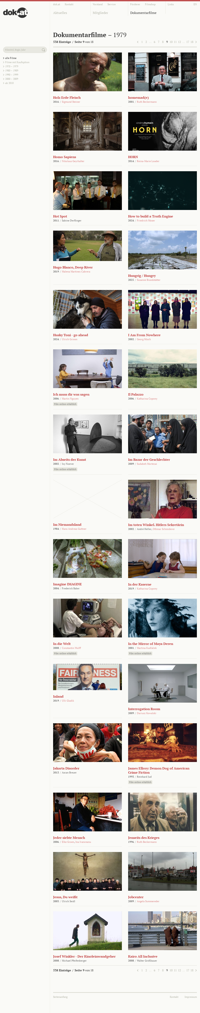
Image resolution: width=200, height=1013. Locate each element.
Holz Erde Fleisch (67, 97)
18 (191, 42)
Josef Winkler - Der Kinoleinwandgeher (84, 956)
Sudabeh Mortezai (147, 463)
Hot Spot (60, 216)
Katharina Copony (147, 398)
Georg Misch (144, 339)
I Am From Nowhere (144, 335)
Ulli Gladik (68, 700)
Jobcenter (136, 897)
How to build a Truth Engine (150, 216)
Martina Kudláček (147, 648)
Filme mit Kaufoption (17, 62)
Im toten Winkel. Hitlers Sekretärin (156, 524)
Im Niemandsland (67, 524)
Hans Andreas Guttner (74, 528)
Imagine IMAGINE (67, 584)
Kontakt (69, 4)
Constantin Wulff (71, 648)
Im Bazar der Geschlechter (149, 459)
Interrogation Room (144, 709)
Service (112, 4)
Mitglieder (100, 12)
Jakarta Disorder (66, 768)
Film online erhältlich (65, 404)
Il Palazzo (136, 394)
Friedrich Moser (146, 220)
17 (187, 42)
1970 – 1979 (11, 66)
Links (171, 4)
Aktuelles (60, 12)
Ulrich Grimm (69, 339)
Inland (58, 696)
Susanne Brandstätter (148, 279)
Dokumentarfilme (143, 12)
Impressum (191, 996)
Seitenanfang (60, 996)
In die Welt (62, 643)
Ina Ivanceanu (83, 841)
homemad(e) (138, 97)
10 (171, 42)
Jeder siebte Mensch (69, 837)
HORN (133, 157)
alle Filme (10, 58)
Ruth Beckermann (147, 101)
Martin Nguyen (70, 398)
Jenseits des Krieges (143, 837)
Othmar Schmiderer (164, 529)
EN (195, 4)
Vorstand (98, 4)
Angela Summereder (148, 901)
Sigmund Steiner (71, 101)
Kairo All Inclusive (143, 956)
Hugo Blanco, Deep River (73, 267)
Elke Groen (68, 841)
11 (175, 42)
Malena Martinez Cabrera (76, 271)
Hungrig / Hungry (142, 275)
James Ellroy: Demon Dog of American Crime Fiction (158, 770)
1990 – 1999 (11, 74)
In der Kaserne (139, 584)
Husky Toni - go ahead (70, 335)
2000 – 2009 (11, 78)
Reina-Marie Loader (148, 161)
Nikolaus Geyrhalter (73, 161)
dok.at (56, 4)
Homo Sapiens (64, 157)
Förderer (135, 4)
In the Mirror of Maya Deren (150, 643)
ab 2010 (9, 83)
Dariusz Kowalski (146, 713)
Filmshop (150, 4)
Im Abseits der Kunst (69, 459)
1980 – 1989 (11, 70)
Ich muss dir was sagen (71, 394)
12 (179, 42)
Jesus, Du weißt (65, 897)
